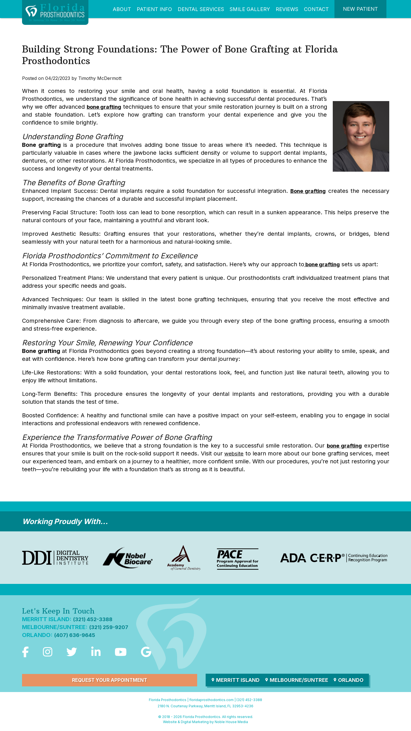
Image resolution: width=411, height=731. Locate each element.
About (122, 9)
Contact (316, 9)
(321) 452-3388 (94, 619)
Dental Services (201, 9)
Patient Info (154, 9)
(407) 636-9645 (76, 635)
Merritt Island (235, 681)
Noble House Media (231, 723)
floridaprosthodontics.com (211, 701)
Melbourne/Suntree (298, 681)
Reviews (287, 9)
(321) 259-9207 (110, 627)
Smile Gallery (250, 9)
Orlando (350, 681)
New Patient (360, 9)
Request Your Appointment (109, 681)
